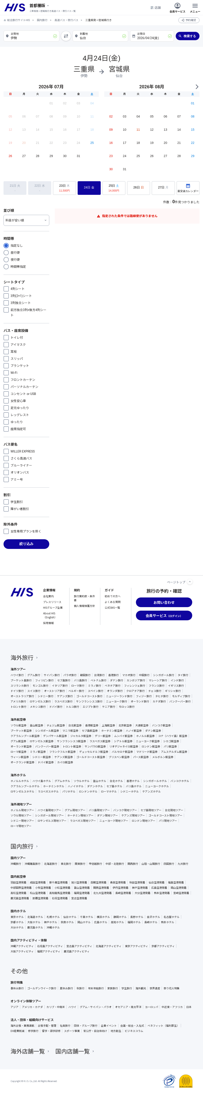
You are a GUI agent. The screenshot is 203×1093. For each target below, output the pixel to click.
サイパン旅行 (52, 675)
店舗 (155, 7)
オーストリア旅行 (54, 691)
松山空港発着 (38, 893)
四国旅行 (169, 863)
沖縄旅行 (16, 863)
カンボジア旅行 (136, 680)
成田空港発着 (38, 882)
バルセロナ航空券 (122, 751)
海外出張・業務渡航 (22, 1025)
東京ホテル (17, 917)
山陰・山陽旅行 (151, 863)
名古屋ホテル (171, 917)
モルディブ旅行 (181, 696)
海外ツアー (18, 669)
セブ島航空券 (90, 730)
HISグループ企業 (53, 607)
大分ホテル (17, 927)
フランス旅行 (157, 685)
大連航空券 (141, 725)
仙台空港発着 (157, 882)
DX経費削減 (17, 1031)
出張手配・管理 (47, 1025)
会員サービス (177, 7)
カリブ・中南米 (55, 1007)
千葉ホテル (86, 917)
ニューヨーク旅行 (116, 701)
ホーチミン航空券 (111, 730)
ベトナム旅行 (98, 680)
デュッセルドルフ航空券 (93, 751)
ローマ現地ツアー (21, 826)
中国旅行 (144, 675)
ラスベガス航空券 (100, 741)
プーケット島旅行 (21, 680)
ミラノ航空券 (38, 751)
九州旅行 (183, 863)
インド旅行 (177, 680)
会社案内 (48, 596)
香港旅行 (113, 675)
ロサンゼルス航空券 (41, 741)
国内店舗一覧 (75, 1051)
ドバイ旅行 (55, 706)
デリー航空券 (103, 736)
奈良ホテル (67, 922)
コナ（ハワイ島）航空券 (172, 736)
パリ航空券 (170, 746)
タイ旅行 (183, 675)
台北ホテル (116, 781)
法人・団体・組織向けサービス (32, 1019)
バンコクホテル (179, 781)
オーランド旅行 (140, 701)
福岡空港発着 (82, 893)
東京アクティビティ (136, 946)
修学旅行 (33, 1031)
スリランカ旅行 (20, 685)
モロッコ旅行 (127, 706)
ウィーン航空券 (20, 757)
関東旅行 (80, 863)
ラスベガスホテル (48, 791)
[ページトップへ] (189, 581)
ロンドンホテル (88, 791)
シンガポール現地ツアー (49, 815)
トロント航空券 (72, 746)
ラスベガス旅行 (63, 701)
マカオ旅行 (128, 675)
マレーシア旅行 (158, 680)
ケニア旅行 (108, 706)
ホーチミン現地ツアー (80, 815)
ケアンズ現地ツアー (133, 815)
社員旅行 (65, 1025)
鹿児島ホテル (35, 927)
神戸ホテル (50, 922)
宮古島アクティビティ (79, 946)
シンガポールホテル (155, 781)
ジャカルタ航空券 (80, 736)
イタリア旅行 (60, 685)
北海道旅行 (50, 863)
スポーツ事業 (72, 1031)
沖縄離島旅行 (32, 863)
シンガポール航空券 (47, 730)
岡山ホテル (84, 922)
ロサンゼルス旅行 (40, 701)
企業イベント (109, 1025)
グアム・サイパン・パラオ (96, 1007)
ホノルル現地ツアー (22, 810)
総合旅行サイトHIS (18, 20)
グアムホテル (62, 781)
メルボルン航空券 (162, 757)
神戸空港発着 (140, 887)
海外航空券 (18, 719)
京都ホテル (17, 922)
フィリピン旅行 (44, 680)
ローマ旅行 (77, 685)
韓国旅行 (85, 675)
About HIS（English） (50, 615)
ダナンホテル (95, 786)
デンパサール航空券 (55, 736)
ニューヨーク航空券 (148, 741)
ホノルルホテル (20, 781)
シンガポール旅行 (163, 675)
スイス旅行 (33, 691)
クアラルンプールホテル (25, 786)
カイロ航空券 (65, 762)
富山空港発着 (82, 887)
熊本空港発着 (162, 893)
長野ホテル (136, 917)
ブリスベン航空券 (119, 757)
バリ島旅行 (80, 680)
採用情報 (48, 623)
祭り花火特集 (171, 988)
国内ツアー (18, 858)
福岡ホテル (134, 922)
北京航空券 (125, 725)
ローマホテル (109, 791)
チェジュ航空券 (56, 725)
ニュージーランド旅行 (119, 696)
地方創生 (116, 1031)
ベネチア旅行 (113, 685)
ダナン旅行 (116, 680)
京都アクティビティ (163, 946)
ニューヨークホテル (157, 786)
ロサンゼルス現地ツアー (52, 820)
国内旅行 (42, 20)
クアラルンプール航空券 (25, 736)
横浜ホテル (103, 917)
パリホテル (68, 791)
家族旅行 (112, 988)
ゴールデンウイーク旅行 (41, 988)
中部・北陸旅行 (115, 863)
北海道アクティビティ (108, 946)
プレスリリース (52, 602)
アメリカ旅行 (18, 701)
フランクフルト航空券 (62, 751)
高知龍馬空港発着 (59, 893)
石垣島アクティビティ (50, 946)
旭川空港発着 (79, 882)
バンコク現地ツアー (125, 810)
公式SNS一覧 (112, 607)
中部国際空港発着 (21, 887)
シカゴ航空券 (171, 741)
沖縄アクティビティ (22, 946)
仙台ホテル (70, 917)
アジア (14, 1007)
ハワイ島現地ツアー (49, 810)
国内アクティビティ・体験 (29, 940)
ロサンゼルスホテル (22, 791)
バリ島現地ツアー (99, 810)
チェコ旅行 (154, 691)
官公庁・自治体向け (95, 1031)
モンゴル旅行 (40, 685)
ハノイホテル (76, 786)
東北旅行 (66, 863)
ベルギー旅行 (76, 691)
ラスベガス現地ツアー (83, 820)
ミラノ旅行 (94, 685)
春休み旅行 (17, 988)
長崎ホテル (150, 922)
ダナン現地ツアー (107, 815)
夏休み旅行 (66, 988)
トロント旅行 (18, 706)
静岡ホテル (120, 917)
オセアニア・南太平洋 (128, 1007)
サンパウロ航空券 (95, 746)
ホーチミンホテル (53, 786)
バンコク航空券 (161, 725)
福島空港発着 (176, 882)
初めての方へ (113, 596)
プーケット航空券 (21, 730)
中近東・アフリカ (172, 1007)
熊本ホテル (167, 922)
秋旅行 (80, 988)
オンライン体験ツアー (26, 1001)
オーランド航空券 (21, 746)
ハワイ (72, 1007)
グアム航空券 (18, 741)
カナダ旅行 (159, 701)
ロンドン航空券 (151, 746)
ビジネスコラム (134, 1031)
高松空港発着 (18, 893)
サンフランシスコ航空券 (71, 741)
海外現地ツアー (21, 804)
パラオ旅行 (70, 675)
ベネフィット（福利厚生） (163, 1025)
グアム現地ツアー (75, 810)
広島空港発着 (159, 887)
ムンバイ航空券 (123, 736)
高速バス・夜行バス (66, 20)
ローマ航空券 (18, 751)
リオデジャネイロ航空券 (123, 746)
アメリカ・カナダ (32, 1007)
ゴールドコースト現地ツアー (165, 815)
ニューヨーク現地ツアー (113, 820)
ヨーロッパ (151, 1007)
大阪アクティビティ (22, 951)
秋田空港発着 (137, 882)
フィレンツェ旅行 (134, 685)
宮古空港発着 (79, 898)
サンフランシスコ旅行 (89, 701)
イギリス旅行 (176, 685)
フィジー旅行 (144, 696)
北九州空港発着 (102, 893)
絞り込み (26, 544)
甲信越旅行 (95, 863)
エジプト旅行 (91, 706)
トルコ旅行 (72, 706)
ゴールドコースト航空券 (90, 757)
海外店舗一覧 (30, 1051)
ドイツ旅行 (17, 691)
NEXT (196, 86)
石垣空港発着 (60, 898)
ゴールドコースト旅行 (89, 696)
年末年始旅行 (96, 988)
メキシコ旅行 (38, 706)
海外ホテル (18, 775)
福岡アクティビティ (48, 951)
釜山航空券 (36, 725)
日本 (189, 1007)
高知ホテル (117, 922)
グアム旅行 (33, 675)
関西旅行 (133, 863)
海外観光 (140, 988)
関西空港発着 (101, 887)
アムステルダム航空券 (174, 751)
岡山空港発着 (179, 887)
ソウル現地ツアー (21, 815)
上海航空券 (108, 725)
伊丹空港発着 (120, 887)
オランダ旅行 (115, 691)
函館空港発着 (98, 882)
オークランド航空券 (22, 762)
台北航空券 (75, 725)
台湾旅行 (99, 675)
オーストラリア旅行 (22, 696)
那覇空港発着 (40, 898)
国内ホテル (18, 911)
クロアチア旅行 (135, 691)
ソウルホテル (82, 781)
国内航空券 (18, 876)
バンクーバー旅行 (180, 701)
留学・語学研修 (51, 1031)
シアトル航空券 (123, 741)
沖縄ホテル (53, 927)
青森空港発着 (118, 882)
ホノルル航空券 (145, 736)
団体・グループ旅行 (85, 1025)
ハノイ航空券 (134, 730)
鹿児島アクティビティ (77, 951)
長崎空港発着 (123, 893)
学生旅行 (126, 988)
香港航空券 (91, 725)
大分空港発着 (142, 893)
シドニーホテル (129, 791)
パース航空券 (141, 757)
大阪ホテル (33, 922)
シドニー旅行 (45, 696)
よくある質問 (113, 602)
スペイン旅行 (95, 691)
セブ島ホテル (114, 786)
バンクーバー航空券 (47, 746)
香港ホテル (133, 781)
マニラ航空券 (70, 730)
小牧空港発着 (43, 887)
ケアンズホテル (151, 791)
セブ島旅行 (63, 680)
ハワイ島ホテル (42, 781)
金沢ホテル (153, 917)
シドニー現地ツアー (22, 820)
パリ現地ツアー (168, 820)
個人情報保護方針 (84, 606)
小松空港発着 (62, 887)
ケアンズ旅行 (65, 696)
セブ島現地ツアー (151, 810)
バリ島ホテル (134, 786)
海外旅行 (25, 657)
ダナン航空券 (153, 730)
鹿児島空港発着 (20, 898)
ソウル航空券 (18, 725)
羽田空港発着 (18, 882)
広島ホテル (100, 922)
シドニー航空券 (41, 757)
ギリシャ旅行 (173, 691)
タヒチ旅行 (161, 696)
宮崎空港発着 (181, 893)
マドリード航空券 (146, 751)
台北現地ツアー (174, 810)
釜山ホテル (99, 781)
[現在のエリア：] (39, 5)
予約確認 (190, 20)
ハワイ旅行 (17, 675)
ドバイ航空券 (46, 762)
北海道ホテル (35, 917)
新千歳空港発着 (58, 882)
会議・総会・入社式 (132, 1025)
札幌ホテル (53, 917)
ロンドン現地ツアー (143, 820)
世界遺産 (155, 988)
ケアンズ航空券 (63, 757)
